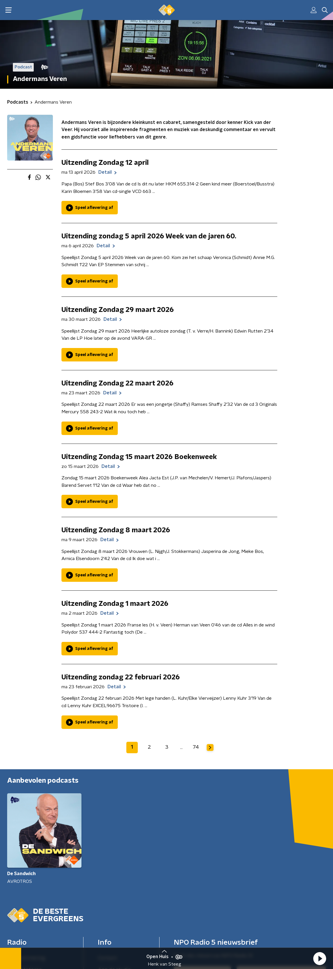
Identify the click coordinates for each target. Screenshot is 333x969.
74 (196, 747)
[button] (319, 958)
